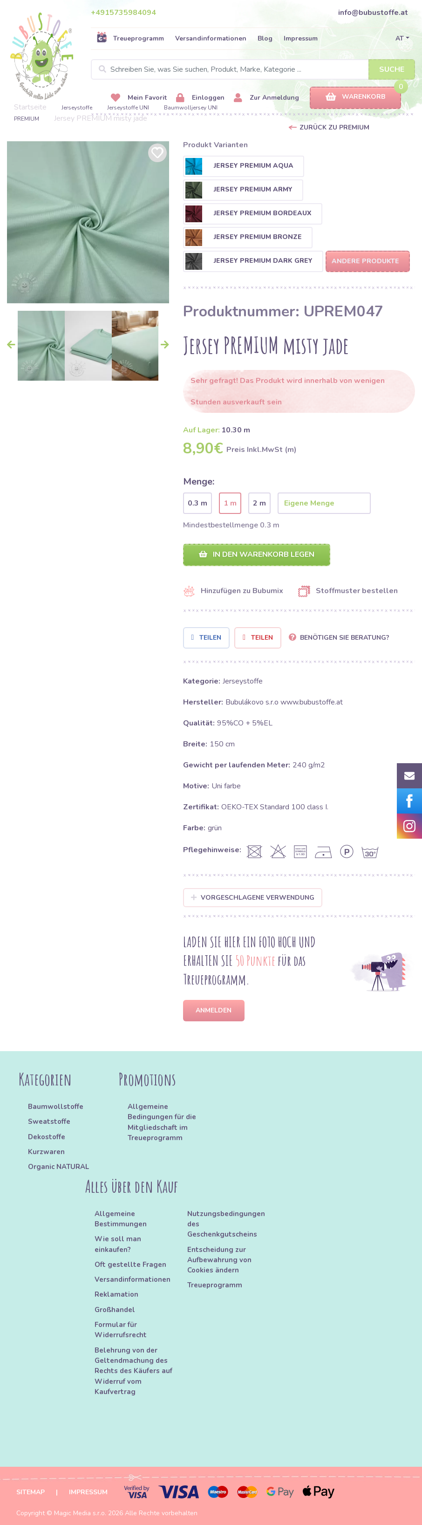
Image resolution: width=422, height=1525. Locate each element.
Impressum (301, 38)
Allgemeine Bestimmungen (121, 1219)
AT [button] (399, 38)
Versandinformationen (210, 38)
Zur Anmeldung (266, 98)
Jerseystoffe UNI (128, 107)
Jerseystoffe (76, 107)
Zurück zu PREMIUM (334, 127)
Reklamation (116, 1294)
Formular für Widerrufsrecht (121, 1330)
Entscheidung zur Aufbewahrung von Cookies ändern (219, 1260)
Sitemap (30, 1492)
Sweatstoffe (49, 1121)
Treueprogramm (130, 38)
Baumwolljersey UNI (191, 107)
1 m (230, 503)
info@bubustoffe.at (373, 12)
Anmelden (213, 1010)
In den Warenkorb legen (256, 554)
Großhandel (115, 1309)
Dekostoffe (46, 1137)
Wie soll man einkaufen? (118, 1244)
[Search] (253, 69)
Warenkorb (355, 97)
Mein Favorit (139, 98)
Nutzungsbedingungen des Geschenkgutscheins (226, 1224)
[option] (88, 222)
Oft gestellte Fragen (130, 1264)
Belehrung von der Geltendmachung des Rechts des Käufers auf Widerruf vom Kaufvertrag (133, 1371)
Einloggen (200, 98)
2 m (259, 503)
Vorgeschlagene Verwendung (253, 897)
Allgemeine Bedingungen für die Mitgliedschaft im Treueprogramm (162, 1122)
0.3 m (197, 503)
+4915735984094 (123, 12)
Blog (265, 38)
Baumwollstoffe (55, 1106)
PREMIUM (26, 119)
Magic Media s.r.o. (80, 1513)
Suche (391, 69)
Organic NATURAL (58, 1166)
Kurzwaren (47, 1151)
